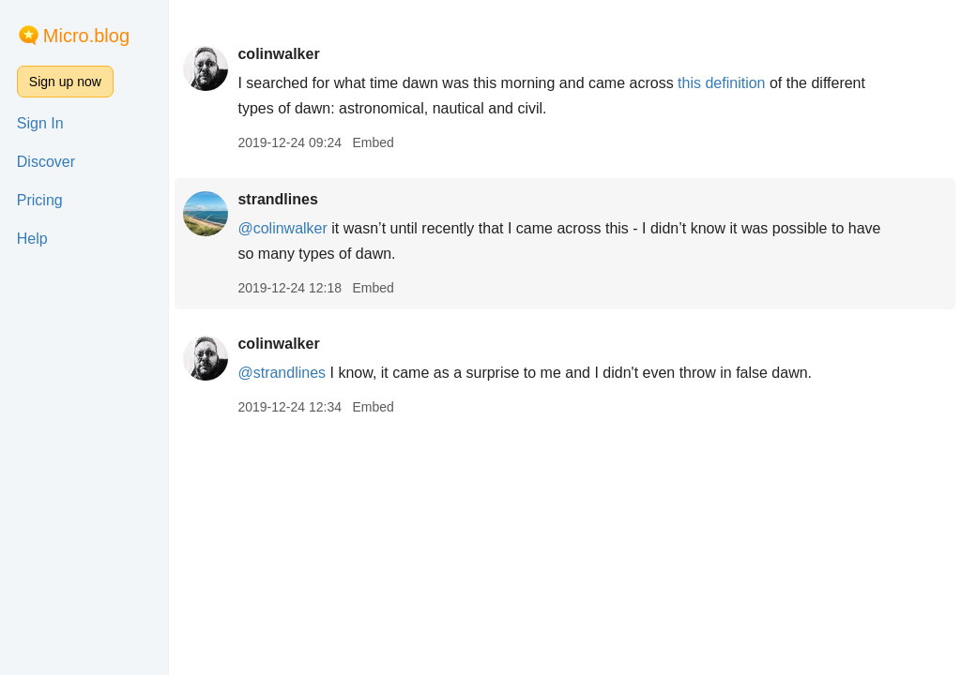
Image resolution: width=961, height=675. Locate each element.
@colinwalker (282, 228)
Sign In (40, 123)
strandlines (277, 199)
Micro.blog (86, 35)
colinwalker (278, 54)
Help (32, 239)
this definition (721, 83)
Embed (372, 142)
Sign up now (65, 81)
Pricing (40, 200)
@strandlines (281, 373)
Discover (46, 162)
